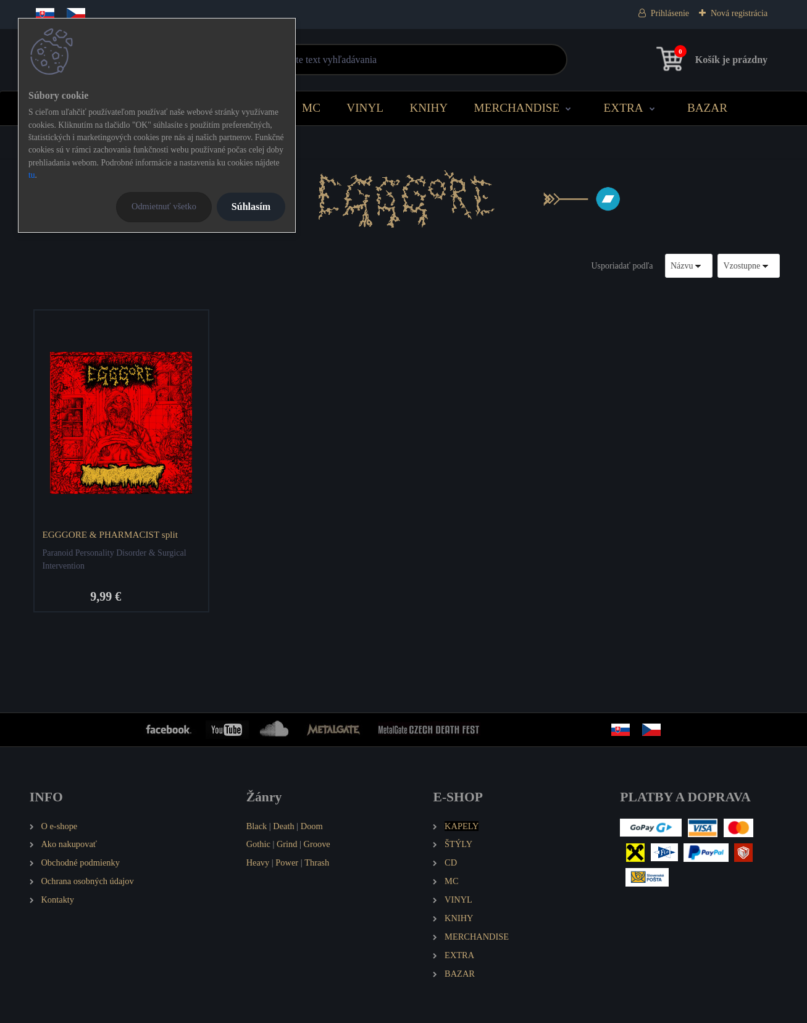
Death (283, 826)
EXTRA (623, 107)
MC (311, 107)
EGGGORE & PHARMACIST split (110, 534)
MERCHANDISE (517, 107)
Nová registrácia (739, 13)
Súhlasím (251, 206)
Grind (287, 844)
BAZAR (707, 107)
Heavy (258, 862)
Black (256, 826)
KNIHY (428, 107)
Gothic (258, 844)
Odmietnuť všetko (164, 206)
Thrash (316, 862)
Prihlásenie (670, 13)
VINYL (364, 107)
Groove (317, 844)
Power (286, 862)
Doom (312, 826)
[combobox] (689, 266)
